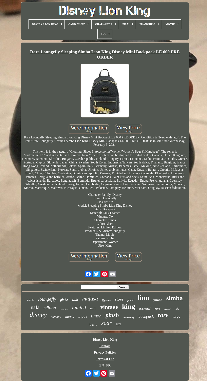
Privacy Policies (105, 352)
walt (75, 300)
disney (38, 314)
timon (96, 315)
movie (69, 316)
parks (157, 308)
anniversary (128, 317)
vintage (109, 307)
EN (101, 365)
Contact (104, 346)
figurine (106, 300)
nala (35, 307)
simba (174, 298)
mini (93, 308)
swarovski (145, 308)
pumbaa (56, 316)
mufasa (90, 299)
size (118, 324)
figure (93, 324)
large (176, 316)
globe (64, 300)
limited (79, 307)
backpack (146, 316)
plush (112, 315)
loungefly (47, 299)
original (82, 316)
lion (143, 298)
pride (130, 300)
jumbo (157, 300)
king (128, 306)
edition (49, 307)
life (177, 308)
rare (163, 314)
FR (108, 365)
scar (106, 322)
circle (30, 300)
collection (64, 309)
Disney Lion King (105, 339)
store (119, 299)
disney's (167, 309)
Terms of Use (105, 359)
